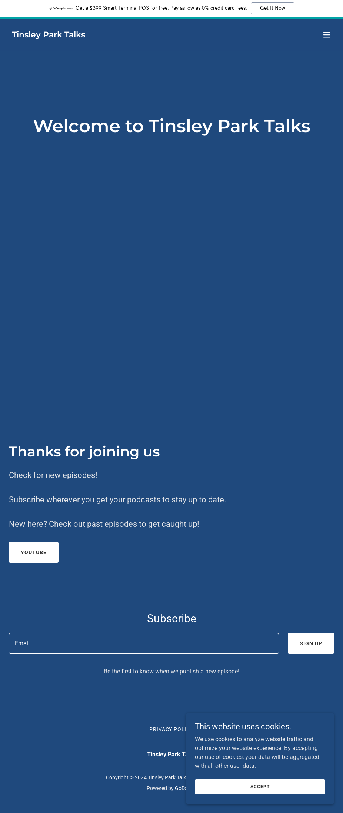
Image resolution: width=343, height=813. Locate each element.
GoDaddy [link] (185, 788)
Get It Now (272, 8)
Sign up (311, 643)
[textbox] (144, 643)
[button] (326, 34)
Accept (259, 786)
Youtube (34, 552)
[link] (48, 35)
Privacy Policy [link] (171, 729)
